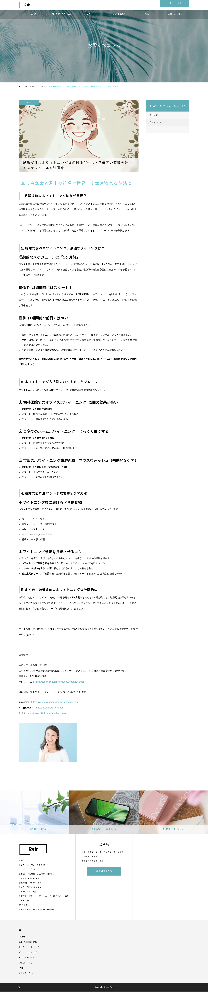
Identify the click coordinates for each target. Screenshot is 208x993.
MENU (90, 16)
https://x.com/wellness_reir (50, 709)
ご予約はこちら (104, 872)
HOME (32, 16)
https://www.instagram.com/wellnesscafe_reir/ (54, 703)
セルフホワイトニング (29, 949)
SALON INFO (118, 16)
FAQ (146, 16)
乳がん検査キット (27, 959)
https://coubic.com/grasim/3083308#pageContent (60, 683)
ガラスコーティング (28, 954)
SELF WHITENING (61, 16)
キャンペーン (156, 124)
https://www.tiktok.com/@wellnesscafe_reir (49, 714)
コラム (28, 104)
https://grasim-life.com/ (43, 911)
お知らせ (154, 116)
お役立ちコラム (175, 16)
